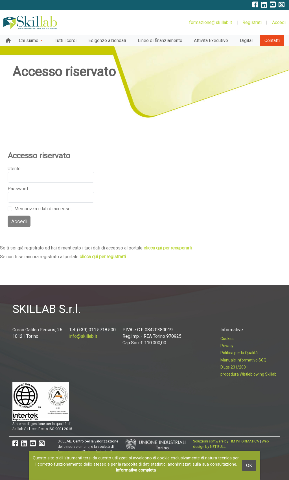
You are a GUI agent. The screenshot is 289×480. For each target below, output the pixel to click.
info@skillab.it (83, 336)
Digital (246, 40)
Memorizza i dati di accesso (42, 208)
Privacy (226, 345)
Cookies (227, 338)
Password (15, 188)
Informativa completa (136, 470)
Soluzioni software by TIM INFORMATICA (226, 441)
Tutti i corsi (65, 40)
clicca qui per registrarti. (103, 256)
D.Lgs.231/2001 (234, 367)
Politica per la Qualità (239, 352)
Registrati (252, 22)
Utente (14, 168)
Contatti (272, 40)
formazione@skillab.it (210, 22)
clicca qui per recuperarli (168, 248)
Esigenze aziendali (107, 40)
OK (249, 465)
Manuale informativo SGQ (243, 360)
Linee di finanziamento (160, 40)
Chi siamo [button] (29, 40)
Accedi (279, 22)
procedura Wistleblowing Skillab (248, 374)
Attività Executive (211, 40)
